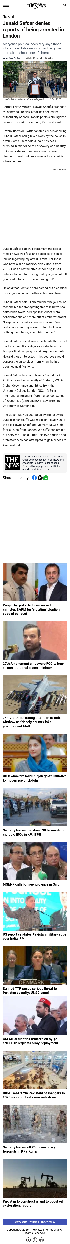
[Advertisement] (35, 207)
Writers (33, 1221)
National (8, 16)
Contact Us (21, 1221)
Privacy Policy (47, 1221)
